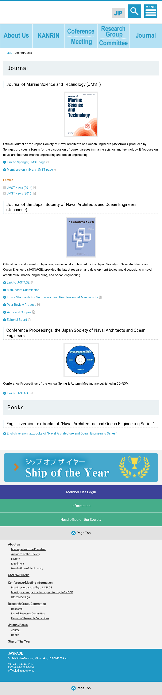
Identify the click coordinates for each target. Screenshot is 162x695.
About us (14, 544)
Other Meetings (20, 597)
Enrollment (17, 563)
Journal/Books (18, 625)
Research (17, 608)
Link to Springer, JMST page (26, 162)
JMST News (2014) (19, 187)
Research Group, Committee (27, 604)
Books (15, 634)
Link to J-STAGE (18, 282)
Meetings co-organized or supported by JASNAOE (42, 592)
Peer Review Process (21, 305)
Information (81, 506)
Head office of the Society (81, 519)
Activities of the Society (25, 554)
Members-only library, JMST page (30, 169)
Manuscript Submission (23, 290)
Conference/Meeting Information (30, 582)
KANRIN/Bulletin (18, 575)
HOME (8, 53)
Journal (15, 630)
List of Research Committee (28, 613)
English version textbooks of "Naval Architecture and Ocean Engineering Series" (62, 433)
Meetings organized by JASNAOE (31, 587)
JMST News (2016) (19, 193)
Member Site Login (81, 492)
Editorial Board (17, 320)
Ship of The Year (19, 641)
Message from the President (28, 549)
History (15, 558)
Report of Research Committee (30, 618)
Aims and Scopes (19, 312)
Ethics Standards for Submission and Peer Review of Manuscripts (52, 297)
